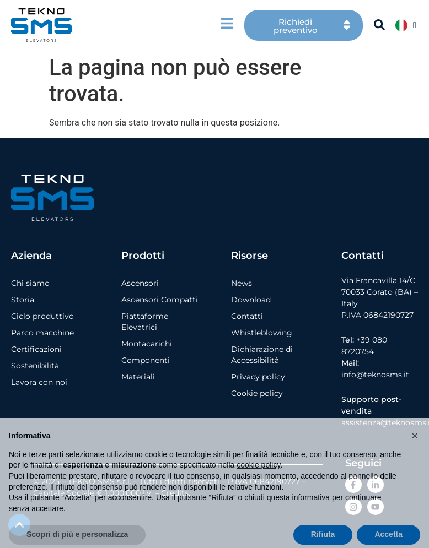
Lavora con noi (39, 382)
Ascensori (140, 283)
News (241, 283)
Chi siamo (30, 283)
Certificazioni (36, 349)
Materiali (138, 377)
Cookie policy (257, 393)
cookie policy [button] (258, 483)
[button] (414, 454)
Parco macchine (42, 333)
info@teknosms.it (375, 374)
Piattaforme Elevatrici (144, 321)
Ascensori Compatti (159, 300)
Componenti (145, 360)
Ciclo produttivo (42, 316)
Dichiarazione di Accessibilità (262, 354)
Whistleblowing (261, 333)
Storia (22, 300)
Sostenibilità (35, 366)
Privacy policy (258, 377)
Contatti (247, 316)
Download (251, 300)
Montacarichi (146, 344)
